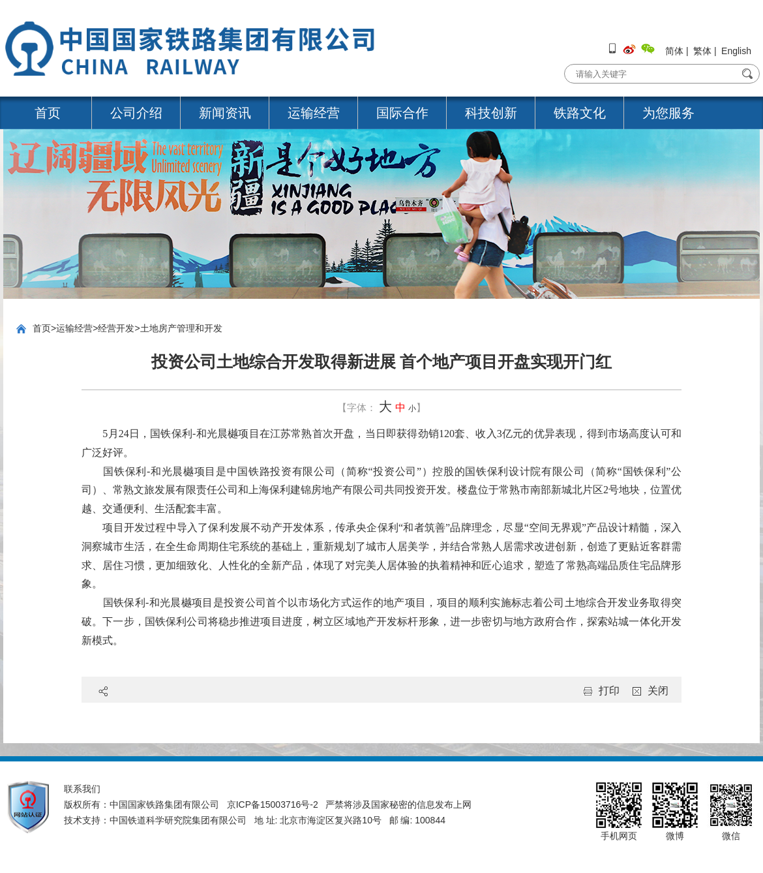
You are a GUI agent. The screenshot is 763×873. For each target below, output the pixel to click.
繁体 (702, 51)
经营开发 (116, 328)
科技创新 (491, 113)
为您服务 (668, 113)
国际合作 (402, 113)
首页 (48, 113)
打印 (609, 690)
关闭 (658, 690)
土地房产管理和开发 (181, 328)
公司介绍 (136, 113)
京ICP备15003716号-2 (272, 804)
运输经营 (314, 113)
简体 (674, 51)
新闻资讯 (225, 113)
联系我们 (82, 789)
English (736, 51)
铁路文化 (580, 113)
